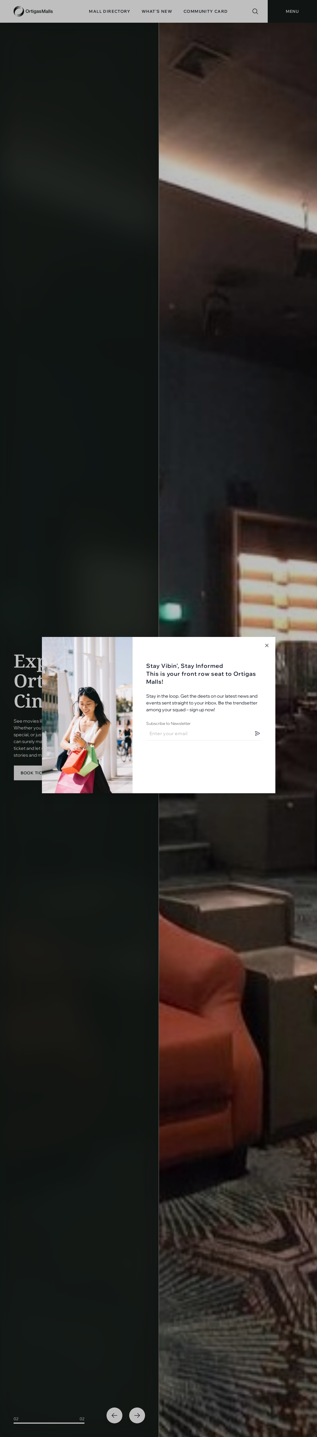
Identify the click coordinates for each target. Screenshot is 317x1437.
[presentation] (189, 756)
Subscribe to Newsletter (168, 723)
